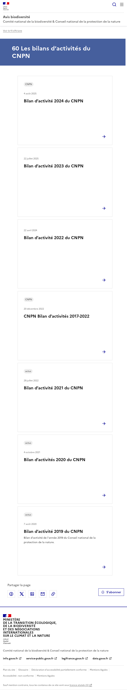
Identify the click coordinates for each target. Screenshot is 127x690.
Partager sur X (21, 594)
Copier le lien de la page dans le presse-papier (53, 594)
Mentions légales (99, 670)
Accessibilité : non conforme (18, 675)
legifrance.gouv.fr (73, 658)
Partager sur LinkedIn (32, 594)
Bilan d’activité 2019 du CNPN (53, 531)
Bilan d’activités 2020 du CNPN (54, 460)
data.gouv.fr (100, 658)
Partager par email (42, 594)
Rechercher (114, 4)
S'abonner (111, 592)
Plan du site (9, 670)
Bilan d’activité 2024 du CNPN (53, 101)
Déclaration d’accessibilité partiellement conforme (59, 670)
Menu (122, 4)
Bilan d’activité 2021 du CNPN (53, 388)
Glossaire (23, 670)
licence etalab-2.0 (79, 685)
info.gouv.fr (10, 658)
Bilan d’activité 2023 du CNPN (54, 166)
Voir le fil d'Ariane (12, 31)
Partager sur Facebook (11, 594)
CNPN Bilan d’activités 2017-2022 (56, 316)
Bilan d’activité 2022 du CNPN (54, 238)
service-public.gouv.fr (39, 658)
